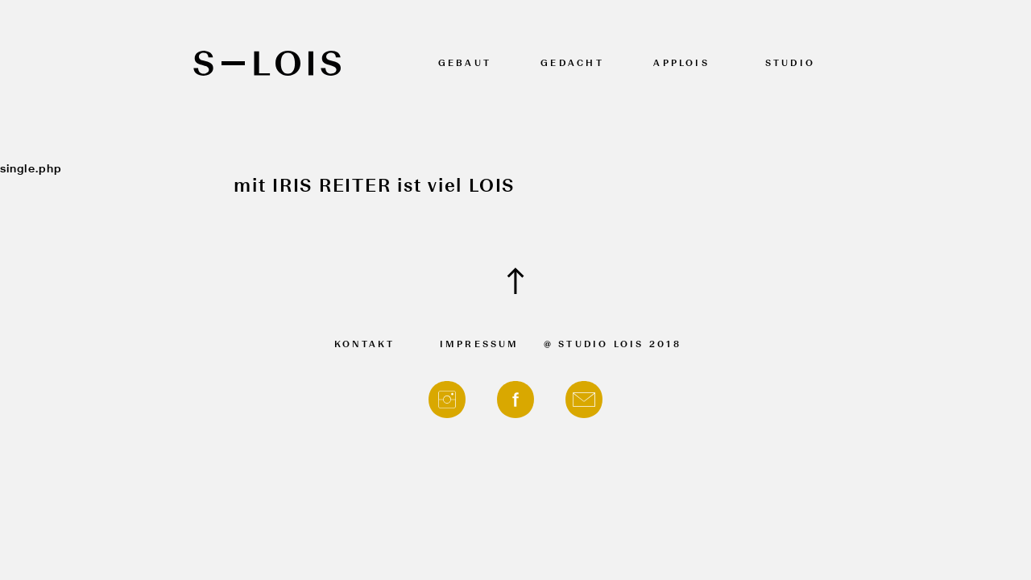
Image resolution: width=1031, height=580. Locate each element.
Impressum (480, 345)
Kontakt (364, 345)
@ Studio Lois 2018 (612, 345)
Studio (790, 64)
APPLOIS (681, 64)
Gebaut (464, 64)
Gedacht (572, 64)
